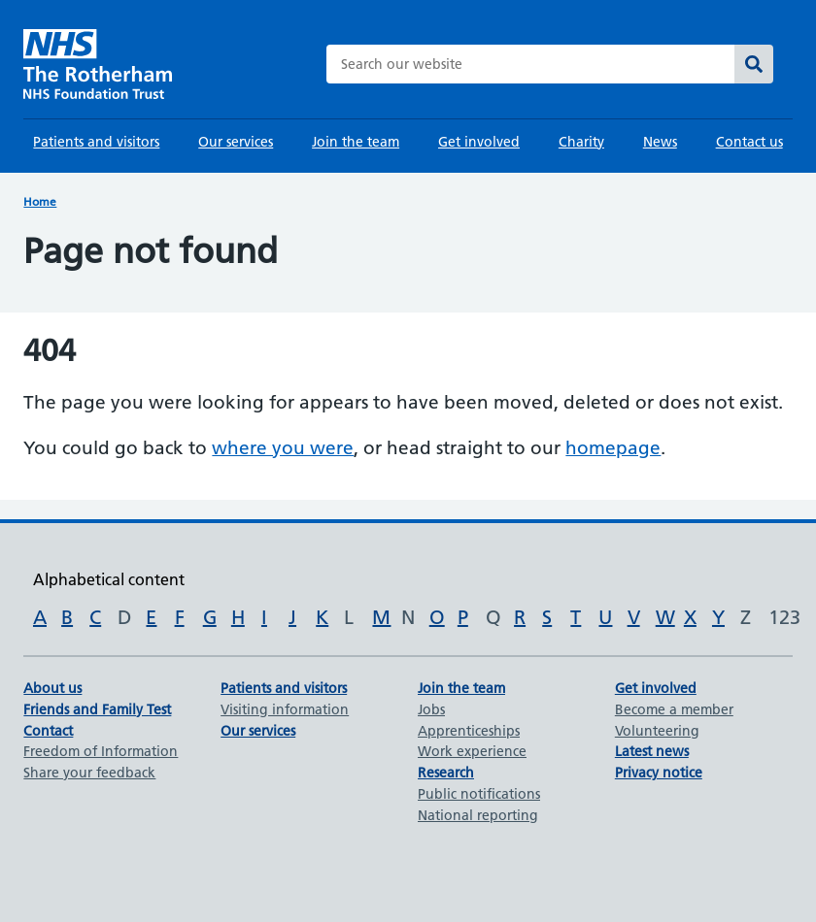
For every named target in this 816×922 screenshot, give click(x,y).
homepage (613, 448)
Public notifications (479, 794)
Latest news (652, 751)
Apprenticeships (469, 731)
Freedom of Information (100, 751)
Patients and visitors (96, 141)
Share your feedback (89, 772)
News (660, 141)
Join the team (355, 141)
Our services (235, 141)
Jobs (431, 709)
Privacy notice (658, 772)
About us (52, 688)
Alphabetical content (109, 579)
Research (446, 772)
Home (39, 201)
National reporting (478, 815)
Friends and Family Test (97, 709)
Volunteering (657, 731)
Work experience (472, 751)
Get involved (479, 141)
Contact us (749, 141)
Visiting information (285, 709)
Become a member (674, 709)
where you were (283, 448)
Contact (48, 731)
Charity (581, 141)
